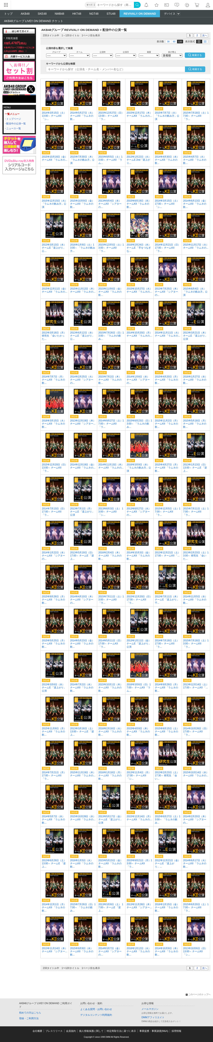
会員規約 (71, 1031)
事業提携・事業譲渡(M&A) (153, 1031)
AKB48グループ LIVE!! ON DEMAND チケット (33, 21)
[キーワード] (115, 5)
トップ (8, 13)
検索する (197, 69)
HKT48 (76, 13)
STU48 (111, 13)
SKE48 (42, 13)
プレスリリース (54, 1031)
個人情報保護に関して (91, 1031)
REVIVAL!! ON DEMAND (140, 13)
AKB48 (25, 13)
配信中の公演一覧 (16, 123)
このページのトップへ (198, 994)
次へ (204, 35)
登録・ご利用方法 (29, 1018)
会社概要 (37, 1031)
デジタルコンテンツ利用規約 (96, 1014)
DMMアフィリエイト (152, 1017)
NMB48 (59, 13)
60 (174, 41)
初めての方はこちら (30, 1012)
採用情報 (176, 1031)
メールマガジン (150, 1009)
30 (168, 41)
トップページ (13, 118)
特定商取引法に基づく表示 (121, 1031)
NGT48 (93, 13)
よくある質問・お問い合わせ (96, 1009)
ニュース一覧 (13, 128)
